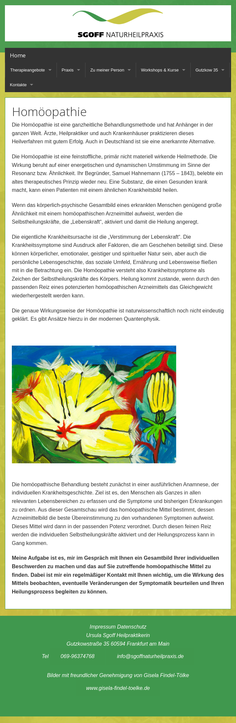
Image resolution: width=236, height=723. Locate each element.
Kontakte (18, 84)
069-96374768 (77, 656)
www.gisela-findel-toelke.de (118, 688)
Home (18, 55)
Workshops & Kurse (160, 70)
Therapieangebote (27, 70)
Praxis (68, 70)
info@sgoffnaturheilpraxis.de (150, 656)
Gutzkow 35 (207, 70)
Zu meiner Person (107, 70)
